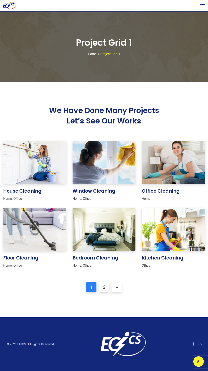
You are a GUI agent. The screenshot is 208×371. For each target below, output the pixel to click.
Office (17, 199)
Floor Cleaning (20, 258)
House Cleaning (22, 191)
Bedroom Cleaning (95, 258)
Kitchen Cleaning (162, 258)
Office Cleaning (161, 191)
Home (7, 199)
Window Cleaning (94, 191)
